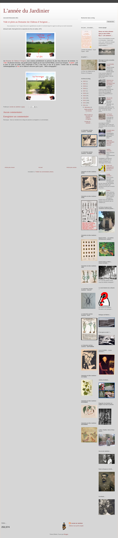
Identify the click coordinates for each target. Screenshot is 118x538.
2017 (84, 91)
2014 (84, 98)
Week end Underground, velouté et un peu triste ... (110, 168)
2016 (84, 93)
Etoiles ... (108, 190)
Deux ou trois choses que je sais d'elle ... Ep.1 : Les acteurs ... (106, 33)
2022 (84, 81)
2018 (84, 88)
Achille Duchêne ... (109, 175)
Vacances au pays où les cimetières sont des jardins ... (110, 82)
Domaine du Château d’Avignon (15, 61)
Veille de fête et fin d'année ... (88, 111)
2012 (84, 102)
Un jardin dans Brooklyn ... (110, 131)
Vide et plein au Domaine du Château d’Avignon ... (88, 117)
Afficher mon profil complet (76, 526)
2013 (84, 100)
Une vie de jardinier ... (109, 98)
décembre (87, 107)
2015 (84, 95)
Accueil (40, 167)
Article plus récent (9, 167)
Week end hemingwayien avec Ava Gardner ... (110, 143)
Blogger (66, 534)
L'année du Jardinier (26, 11)
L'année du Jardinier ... (88, 122)
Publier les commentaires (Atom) (44, 171)
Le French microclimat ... (110, 114)
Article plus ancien (72, 167)
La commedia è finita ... (110, 64)
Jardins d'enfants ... (109, 150)
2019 (84, 86)
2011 (84, 105)
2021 (84, 83)
